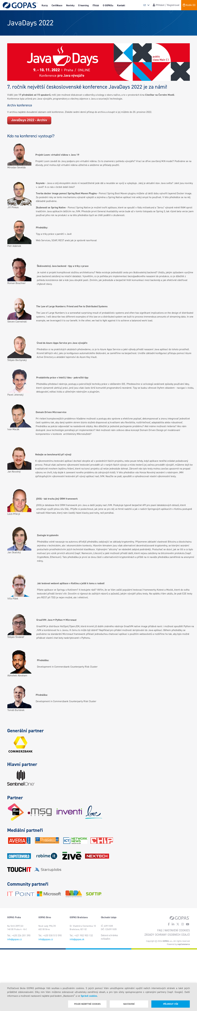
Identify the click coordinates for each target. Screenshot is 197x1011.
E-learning (83, 5)
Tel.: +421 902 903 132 (81, 935)
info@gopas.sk (77, 939)
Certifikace (57, 5)
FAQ (159, 930)
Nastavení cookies (177, 930)
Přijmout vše (170, 1004)
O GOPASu (108, 5)
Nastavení (129, 1004)
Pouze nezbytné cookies (87, 1004)
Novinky (70, 5)
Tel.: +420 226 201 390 (18, 935)
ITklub (96, 5)
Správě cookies (89, 996)
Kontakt (121, 5)
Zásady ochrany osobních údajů (167, 935)
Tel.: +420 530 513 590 (50, 935)
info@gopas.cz (14, 939)
